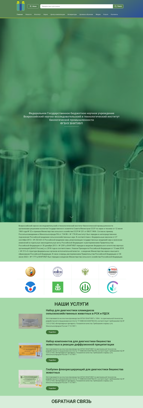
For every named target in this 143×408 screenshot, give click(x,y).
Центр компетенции (57, 14)
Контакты (114, 14)
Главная (20, 14)
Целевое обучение (86, 14)
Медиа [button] (98, 14)
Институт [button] (37, 14)
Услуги (105, 14)
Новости (28, 14)
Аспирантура (72, 14)
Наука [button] (45, 14)
